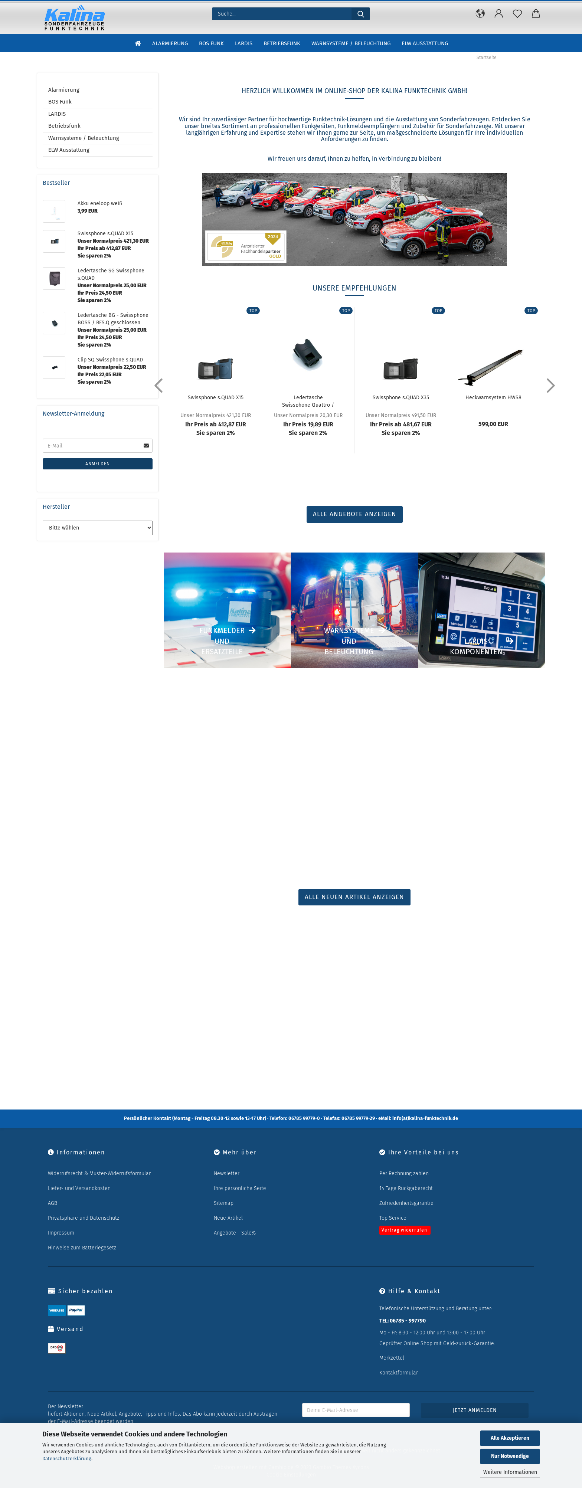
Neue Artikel (228, 1218)
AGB (52, 1203)
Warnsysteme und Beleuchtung (349, 641)
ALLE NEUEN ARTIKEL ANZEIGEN (354, 897)
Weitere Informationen (510, 1472)
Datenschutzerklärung (66, 1458)
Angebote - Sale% (235, 1233)
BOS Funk (211, 43)
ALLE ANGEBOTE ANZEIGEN (354, 514)
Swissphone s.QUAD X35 (401, 397)
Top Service (392, 1218)
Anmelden (97, 463)
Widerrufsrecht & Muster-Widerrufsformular (99, 1173)
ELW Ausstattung (425, 43)
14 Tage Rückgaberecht (406, 1188)
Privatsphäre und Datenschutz (83, 1218)
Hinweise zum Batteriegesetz (82, 1248)
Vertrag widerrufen (404, 1230)
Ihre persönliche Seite (240, 1188)
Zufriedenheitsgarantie (406, 1203)
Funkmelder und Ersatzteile (222, 641)
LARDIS (243, 43)
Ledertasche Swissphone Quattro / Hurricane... (308, 400)
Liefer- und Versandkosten (79, 1188)
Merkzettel (391, 1358)
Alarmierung (170, 43)
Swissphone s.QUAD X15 (215, 397)
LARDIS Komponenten (476, 646)
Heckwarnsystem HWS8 (493, 397)
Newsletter (226, 1173)
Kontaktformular (398, 1373)
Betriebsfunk (282, 43)
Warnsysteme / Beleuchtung (350, 43)
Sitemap (223, 1203)
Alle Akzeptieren (510, 1438)
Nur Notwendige (510, 1456)
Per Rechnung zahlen (404, 1173)
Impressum (61, 1233)
